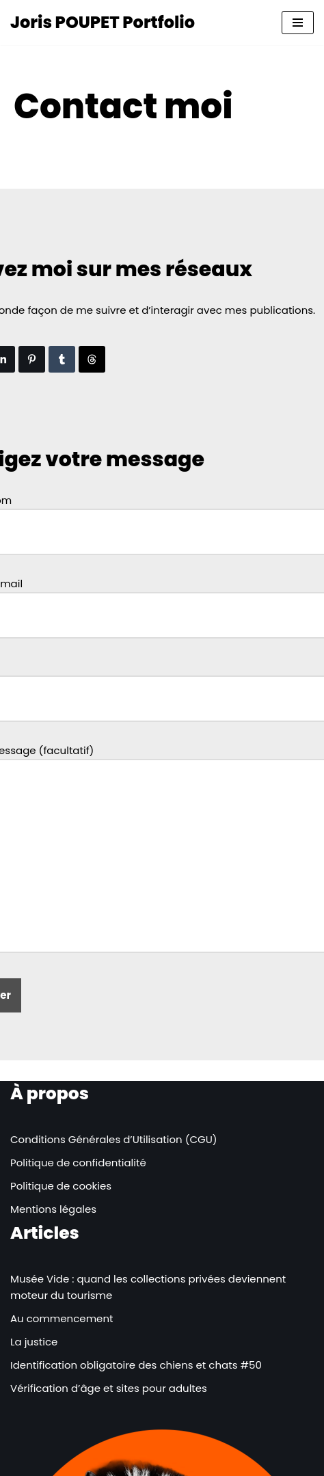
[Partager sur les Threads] (92, 359)
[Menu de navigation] (298, 22)
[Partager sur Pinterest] (31, 359)
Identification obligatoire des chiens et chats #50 (136, 1365)
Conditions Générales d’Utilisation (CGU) (113, 1139)
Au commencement (61, 1318)
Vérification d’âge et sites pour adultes (108, 1388)
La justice (33, 1341)
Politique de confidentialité (78, 1162)
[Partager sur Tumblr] (62, 359)
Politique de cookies (60, 1186)
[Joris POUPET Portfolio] (102, 23)
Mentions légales (53, 1209)
